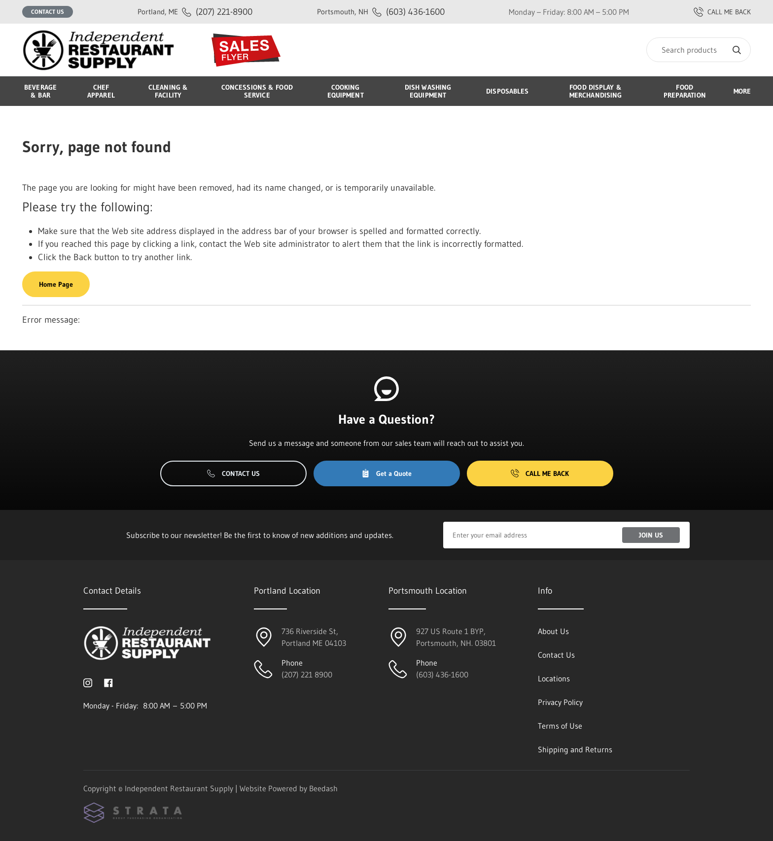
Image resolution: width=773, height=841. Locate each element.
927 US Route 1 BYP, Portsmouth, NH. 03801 (456, 637)
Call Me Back (540, 473)
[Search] (698, 49)
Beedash (323, 788)
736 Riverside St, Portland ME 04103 (313, 637)
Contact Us (47, 11)
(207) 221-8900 (195, 11)
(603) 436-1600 (381, 11)
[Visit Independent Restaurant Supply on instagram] (87, 682)
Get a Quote (386, 473)
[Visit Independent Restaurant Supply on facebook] (108, 682)
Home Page (56, 284)
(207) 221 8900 (306, 674)
